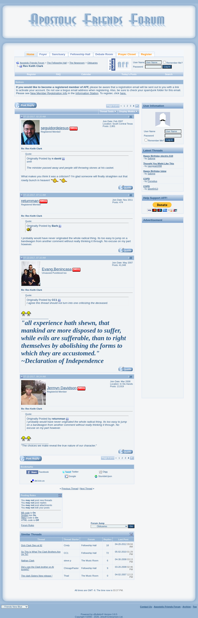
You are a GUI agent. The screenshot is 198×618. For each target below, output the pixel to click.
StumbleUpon (105, 476)
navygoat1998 (155, 166)
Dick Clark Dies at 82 (31, 545)
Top (195, 606)
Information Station (87, 93)
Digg (105, 471)
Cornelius (152, 181)
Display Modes (127, 111)
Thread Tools (107, 111)
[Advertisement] (162, 285)
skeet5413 (153, 189)
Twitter (75, 471)
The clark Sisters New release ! (36, 576)
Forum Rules (27, 525)
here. (123, 93)
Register (31, 74)
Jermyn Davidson (62, 388)
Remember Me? (173, 63)
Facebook (44, 472)
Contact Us (146, 606)
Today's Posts (128, 74)
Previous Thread (70, 488)
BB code (25, 513)
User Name (139, 62)
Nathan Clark (27, 560)
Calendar (86, 74)
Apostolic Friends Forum (32, 63)
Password (138, 66)
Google (72, 476)
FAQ (58, 74)
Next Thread (86, 488)
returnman (30, 201)
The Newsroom (77, 63)
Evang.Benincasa (57, 269)
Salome (151, 158)
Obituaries (92, 63)
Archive (187, 606)
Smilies (24, 515)
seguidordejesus (55, 128)
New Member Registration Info (48, 93)
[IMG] (24, 517)
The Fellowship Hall (57, 63)
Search (169, 74)
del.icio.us (39, 481)
